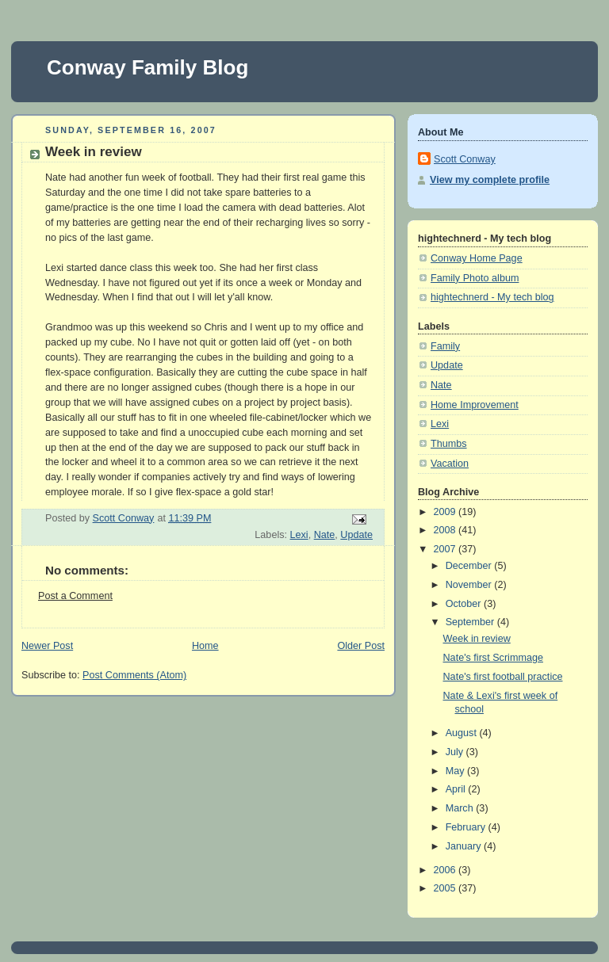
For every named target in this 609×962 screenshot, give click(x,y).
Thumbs (449, 443)
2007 (446, 549)
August (463, 733)
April (457, 789)
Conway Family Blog (147, 67)
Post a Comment (75, 595)
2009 (446, 511)
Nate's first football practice (503, 676)
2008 (446, 530)
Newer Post (47, 645)
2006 (446, 870)
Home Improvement (475, 404)
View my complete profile (490, 179)
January (465, 846)
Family (445, 346)
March (461, 808)
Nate (324, 534)
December (470, 565)
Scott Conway (465, 159)
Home (205, 645)
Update (356, 534)
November (470, 584)
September (471, 622)
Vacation (450, 463)
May (456, 771)
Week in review (477, 638)
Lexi (299, 534)
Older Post (361, 645)
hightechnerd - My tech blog (492, 297)
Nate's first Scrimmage (493, 657)
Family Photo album (475, 278)
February (467, 827)
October (465, 603)
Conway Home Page (477, 258)
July (456, 752)
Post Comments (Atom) (134, 675)
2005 (446, 888)
